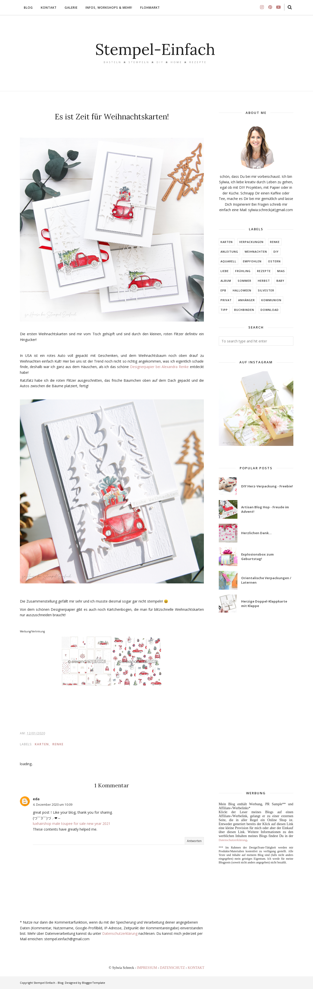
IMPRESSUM (147, 968)
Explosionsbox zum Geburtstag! (257, 556)
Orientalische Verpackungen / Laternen (266, 580)
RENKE (58, 744)
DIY (276, 251)
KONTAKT (196, 968)
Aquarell (228, 261)
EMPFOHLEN (252, 261)
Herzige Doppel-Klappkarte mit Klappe (264, 603)
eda (36, 799)
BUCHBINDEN (244, 310)
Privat (226, 300)
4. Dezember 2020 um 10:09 (52, 804)
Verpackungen (251, 242)
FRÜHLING (243, 271)
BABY (280, 281)
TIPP (224, 310)
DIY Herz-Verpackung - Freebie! (267, 486)
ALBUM (226, 281)
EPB (223, 290)
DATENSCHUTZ (173, 968)
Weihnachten (256, 251)
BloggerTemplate (93, 983)
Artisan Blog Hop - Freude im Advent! (265, 509)
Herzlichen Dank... (256, 533)
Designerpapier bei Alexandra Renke (159, 366)
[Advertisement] (256, 702)
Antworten (194, 841)
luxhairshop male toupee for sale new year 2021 (71, 823)
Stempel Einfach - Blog (48, 983)
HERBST (264, 281)
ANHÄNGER (246, 300)
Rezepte (264, 271)
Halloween (242, 290)
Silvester (266, 290)
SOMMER (244, 281)
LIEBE (225, 271)
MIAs (281, 271)
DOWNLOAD (270, 310)
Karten (42, 744)
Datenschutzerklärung (119, 933)
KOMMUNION (271, 300)
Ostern (274, 261)
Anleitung (229, 251)
